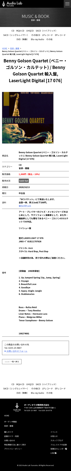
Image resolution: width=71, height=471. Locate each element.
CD (13, 30)
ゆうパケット (25, 205)
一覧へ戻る (12, 361)
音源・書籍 (14, 48)
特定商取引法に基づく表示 (15, 444)
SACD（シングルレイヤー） (16, 35)
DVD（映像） (23, 39)
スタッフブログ (56, 440)
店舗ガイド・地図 (11, 436)
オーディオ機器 (10, 421)
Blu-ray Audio (37, 39)
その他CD (35, 35)
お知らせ (54, 436)
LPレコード (47, 35)
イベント (54, 432)
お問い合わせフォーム (15, 351)
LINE (53, 453)
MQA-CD (20, 30)
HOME (4, 48)
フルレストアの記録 (58, 444)
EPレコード (60, 35)
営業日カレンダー (58, 448)
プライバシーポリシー (13, 448)
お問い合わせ (9, 440)
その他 (49, 39)
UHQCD (30, 30)
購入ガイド (8, 432)
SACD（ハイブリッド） (46, 30)
